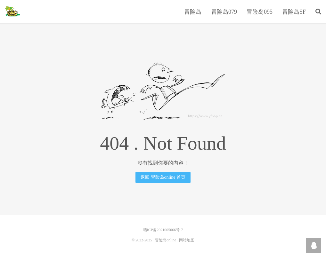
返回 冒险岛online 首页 (163, 177)
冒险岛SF (294, 12)
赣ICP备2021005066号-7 (163, 230)
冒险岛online (12, 11)
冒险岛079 (224, 12)
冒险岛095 (260, 12)
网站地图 (186, 240)
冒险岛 (192, 12)
